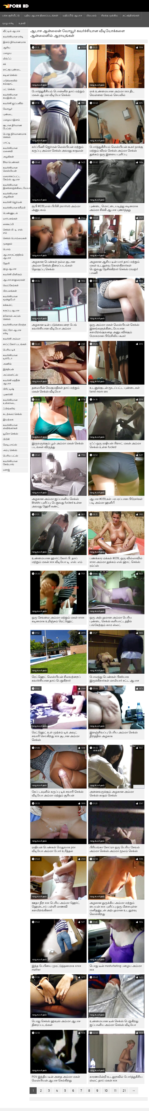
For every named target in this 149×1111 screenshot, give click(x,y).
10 (106, 1090)
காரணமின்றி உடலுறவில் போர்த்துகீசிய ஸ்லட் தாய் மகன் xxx (116, 1078)
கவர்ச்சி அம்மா (11, 338)
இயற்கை (8, 419)
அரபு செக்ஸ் (10, 450)
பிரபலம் (91, 15)
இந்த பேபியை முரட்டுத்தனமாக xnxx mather (56, 967)
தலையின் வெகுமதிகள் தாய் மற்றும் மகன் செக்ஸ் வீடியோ (56, 389)
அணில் (7, 363)
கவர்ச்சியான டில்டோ (10, 357)
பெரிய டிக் (9, 349)
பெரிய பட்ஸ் (10, 455)
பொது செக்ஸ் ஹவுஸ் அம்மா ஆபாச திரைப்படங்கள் (56, 1023)
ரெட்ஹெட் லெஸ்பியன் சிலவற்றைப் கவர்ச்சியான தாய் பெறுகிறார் (56, 678)
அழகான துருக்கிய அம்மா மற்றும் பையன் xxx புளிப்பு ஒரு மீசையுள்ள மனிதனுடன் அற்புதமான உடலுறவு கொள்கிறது (113, 908)
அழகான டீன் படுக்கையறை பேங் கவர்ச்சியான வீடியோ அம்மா (54, 326)
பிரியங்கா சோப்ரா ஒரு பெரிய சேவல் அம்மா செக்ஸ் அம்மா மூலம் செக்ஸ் (115, 849)
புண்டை (8, 114)
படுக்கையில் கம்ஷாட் (10, 82)
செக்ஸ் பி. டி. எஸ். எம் (13, 231)
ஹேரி (6, 263)
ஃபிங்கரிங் (9, 408)
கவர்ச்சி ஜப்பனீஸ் (13, 103)
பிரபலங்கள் (10, 290)
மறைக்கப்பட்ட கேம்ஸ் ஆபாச (11, 178)
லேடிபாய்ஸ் (10, 444)
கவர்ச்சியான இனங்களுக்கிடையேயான (15, 186)
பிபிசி (6, 439)
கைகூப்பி (8, 224)
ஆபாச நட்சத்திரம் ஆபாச (13, 256)
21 (124, 1090)
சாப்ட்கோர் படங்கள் (14, 344)
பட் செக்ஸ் (9, 89)
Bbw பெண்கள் (11, 162)
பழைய (7, 53)
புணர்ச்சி (8, 394)
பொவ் (6, 249)
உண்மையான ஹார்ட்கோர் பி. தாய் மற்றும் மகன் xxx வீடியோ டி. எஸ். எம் (57, 560)
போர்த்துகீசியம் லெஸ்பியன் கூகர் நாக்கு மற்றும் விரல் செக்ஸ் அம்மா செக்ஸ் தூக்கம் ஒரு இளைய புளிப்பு (116, 150)
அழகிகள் (8, 156)
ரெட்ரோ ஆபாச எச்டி (12, 332)
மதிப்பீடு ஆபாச (72, 15)
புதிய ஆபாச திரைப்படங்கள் (41, 15)
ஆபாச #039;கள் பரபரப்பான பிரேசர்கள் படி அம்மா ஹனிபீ (116, 500)
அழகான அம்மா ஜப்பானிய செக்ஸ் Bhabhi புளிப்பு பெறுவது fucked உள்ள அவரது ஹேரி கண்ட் (57, 502)
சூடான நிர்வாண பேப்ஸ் (12, 127)
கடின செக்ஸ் (10, 75)
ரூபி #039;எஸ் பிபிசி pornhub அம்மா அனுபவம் (56, 208)
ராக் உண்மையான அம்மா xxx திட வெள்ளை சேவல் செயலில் (112, 93)
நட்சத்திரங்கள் (131, 15)
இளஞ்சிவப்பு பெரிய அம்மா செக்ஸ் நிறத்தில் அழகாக (114, 734)
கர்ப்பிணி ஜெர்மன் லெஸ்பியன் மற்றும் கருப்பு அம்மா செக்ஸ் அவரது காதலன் (58, 148)
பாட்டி (6, 142)
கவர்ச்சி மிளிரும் (12, 274)
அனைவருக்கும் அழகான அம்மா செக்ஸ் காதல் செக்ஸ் (112, 793)
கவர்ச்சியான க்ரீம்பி (14, 207)
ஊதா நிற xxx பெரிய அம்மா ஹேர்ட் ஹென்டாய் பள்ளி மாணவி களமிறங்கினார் (56, 906)
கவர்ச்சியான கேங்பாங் (10, 463)
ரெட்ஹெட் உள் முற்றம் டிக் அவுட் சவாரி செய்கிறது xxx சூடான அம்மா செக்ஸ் (56, 736)
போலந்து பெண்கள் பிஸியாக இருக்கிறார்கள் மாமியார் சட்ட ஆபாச (114, 678)
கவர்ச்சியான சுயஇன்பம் (10, 96)
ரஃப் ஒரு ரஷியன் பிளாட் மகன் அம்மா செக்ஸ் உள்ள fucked (115, 445)
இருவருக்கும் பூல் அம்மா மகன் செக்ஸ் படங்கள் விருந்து (58, 445)
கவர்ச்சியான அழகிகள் (10, 195)
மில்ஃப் (7, 58)
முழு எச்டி (8, 23)
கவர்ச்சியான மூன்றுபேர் (10, 298)
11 (115, 1090)
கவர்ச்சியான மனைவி (10, 150)
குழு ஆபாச (9, 268)
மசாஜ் (6, 469)
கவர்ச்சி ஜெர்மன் (12, 202)
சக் (4, 64)
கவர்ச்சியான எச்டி (13, 36)
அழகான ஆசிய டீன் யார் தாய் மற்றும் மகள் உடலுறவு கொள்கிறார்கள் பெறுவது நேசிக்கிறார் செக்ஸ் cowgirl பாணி (115, 267)
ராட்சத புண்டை (12, 69)
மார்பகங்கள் (10, 218)
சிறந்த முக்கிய (109, 15)
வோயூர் (7, 108)
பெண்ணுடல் (10, 213)
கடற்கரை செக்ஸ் (12, 414)
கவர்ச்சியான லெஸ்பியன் (10, 169)
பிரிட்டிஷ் (8, 389)
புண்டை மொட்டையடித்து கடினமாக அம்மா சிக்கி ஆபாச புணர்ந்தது (114, 208)
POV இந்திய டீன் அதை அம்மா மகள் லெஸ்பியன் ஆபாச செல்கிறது (56, 1078)
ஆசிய (6, 47)
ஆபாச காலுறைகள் (14, 279)
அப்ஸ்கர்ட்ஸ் (10, 374)
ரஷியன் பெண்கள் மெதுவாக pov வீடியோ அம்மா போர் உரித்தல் (54, 849)
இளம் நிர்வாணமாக (14, 42)
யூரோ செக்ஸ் (10, 433)
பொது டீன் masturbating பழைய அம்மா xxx (116, 967)
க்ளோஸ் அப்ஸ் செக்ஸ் (12, 318)
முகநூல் (7, 243)
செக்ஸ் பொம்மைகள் (15, 238)
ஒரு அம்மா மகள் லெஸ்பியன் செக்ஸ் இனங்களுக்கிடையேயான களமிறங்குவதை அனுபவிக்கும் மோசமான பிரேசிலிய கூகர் (114, 330)
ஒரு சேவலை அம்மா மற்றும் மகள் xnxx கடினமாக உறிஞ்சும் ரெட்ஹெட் (58, 619)
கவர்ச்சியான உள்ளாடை (10, 402)
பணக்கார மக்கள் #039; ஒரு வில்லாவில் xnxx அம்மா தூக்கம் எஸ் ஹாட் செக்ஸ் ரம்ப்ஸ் (116, 562)
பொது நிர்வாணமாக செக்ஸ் (14, 136)
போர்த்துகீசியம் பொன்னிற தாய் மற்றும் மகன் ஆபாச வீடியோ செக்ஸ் (58, 93)
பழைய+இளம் (11, 119)
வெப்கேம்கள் (10, 285)
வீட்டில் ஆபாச (11, 31)
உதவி (22, 23)
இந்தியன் (8, 369)
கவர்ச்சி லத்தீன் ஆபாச (11, 382)
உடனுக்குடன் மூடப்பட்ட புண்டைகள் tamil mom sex (115, 389)
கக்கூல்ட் (8, 305)
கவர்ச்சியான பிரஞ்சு (14, 324)
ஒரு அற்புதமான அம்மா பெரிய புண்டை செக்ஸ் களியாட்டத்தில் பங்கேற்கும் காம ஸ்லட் (111, 621)
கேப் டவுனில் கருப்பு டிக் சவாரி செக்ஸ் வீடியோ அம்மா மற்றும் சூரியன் (57, 793)
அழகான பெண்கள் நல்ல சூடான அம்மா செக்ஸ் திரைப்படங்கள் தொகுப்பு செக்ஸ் (53, 265)
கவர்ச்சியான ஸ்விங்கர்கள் (10, 427)
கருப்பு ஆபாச (11, 310)
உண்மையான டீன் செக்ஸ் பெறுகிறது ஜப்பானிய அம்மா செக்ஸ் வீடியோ (114, 1023)
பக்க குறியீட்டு (11, 15)
